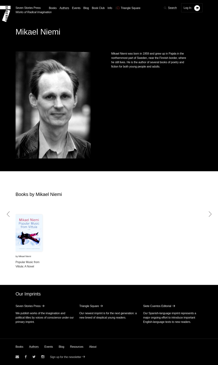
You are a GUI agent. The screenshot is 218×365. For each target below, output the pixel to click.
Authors (34, 346)
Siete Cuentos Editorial (157, 306)
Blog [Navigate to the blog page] (86, 8)
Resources (76, 346)
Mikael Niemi (24, 256)
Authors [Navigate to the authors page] (64, 8)
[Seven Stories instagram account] (42, 357)
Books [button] (53, 8)
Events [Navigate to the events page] (76, 8)
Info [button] (110, 8)
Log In (187, 7)
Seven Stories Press (28, 7)
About (92, 346)
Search (172, 7)
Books (19, 346)
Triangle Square (89, 306)
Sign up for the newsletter (65, 357)
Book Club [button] (98, 8)
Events (48, 346)
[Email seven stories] (17, 357)
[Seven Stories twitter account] (34, 357)
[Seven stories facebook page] (26, 357)
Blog (61, 346)
